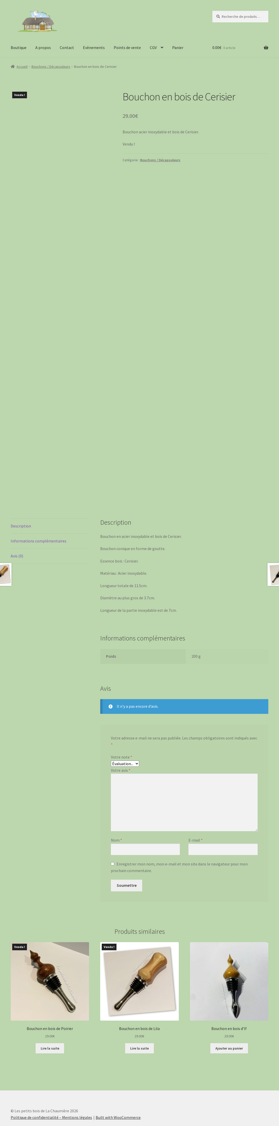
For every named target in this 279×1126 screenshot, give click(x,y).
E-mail (195, 819)
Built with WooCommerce (118, 1096)
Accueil (22, 66)
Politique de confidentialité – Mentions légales (51, 1096)
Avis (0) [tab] (17, 535)
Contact (67, 47)
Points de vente (127, 47)
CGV (153, 47)
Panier (177, 47)
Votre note (121, 736)
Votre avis (120, 749)
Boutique (18, 47)
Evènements (94, 47)
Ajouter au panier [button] (229, 1027)
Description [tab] (21, 505)
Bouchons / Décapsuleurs (51, 66)
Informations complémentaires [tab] (38, 520)
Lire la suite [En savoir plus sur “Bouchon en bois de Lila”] (139, 1027)
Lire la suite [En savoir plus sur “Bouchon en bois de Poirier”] (50, 1027)
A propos (43, 47)
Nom (116, 819)
